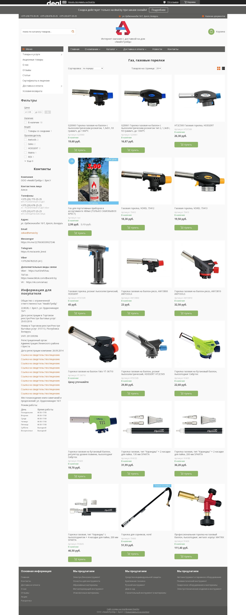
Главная (74, 49)
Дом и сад (130, 588)
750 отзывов (172, 2)
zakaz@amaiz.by (29, 232)
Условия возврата (32, 91)
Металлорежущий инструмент (88, 588)
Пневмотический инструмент (192, 581)
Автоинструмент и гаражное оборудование (199, 577)
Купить (82, 150)
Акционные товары (33, 59)
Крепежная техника (135, 581)
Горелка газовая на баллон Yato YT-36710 (90, 371)
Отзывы (27, 70)
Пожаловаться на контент (137, 612)
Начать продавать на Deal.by (81, 2)
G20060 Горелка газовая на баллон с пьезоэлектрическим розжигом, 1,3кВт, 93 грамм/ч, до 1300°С (91, 128)
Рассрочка (26, 600)
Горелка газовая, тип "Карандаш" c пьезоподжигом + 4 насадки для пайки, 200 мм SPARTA (93, 537)
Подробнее (159, 10)
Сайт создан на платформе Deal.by (123, 609)
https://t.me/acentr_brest (33, 251)
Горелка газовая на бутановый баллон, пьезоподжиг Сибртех (195, 373)
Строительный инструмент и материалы (145, 592)
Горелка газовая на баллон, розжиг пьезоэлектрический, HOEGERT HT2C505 (143, 373)
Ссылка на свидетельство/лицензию (40, 354)
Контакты (173, 49)
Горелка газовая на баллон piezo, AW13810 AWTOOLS (197, 292)
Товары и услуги (31, 54)
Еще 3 (30, 161)
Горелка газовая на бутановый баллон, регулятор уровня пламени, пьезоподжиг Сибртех (90, 454)
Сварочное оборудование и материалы (197, 585)
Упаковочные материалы (86, 592)
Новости (157, 49)
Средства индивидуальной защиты (143, 577)
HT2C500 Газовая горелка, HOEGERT (194, 125)
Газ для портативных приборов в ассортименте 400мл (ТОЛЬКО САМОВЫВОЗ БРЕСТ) (92, 211)
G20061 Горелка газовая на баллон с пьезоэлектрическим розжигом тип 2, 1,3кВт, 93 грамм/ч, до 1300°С (145, 128)
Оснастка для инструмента (86, 581)
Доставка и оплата (33, 85)
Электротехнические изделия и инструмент (199, 588)
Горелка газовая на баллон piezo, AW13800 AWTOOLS (144, 292)
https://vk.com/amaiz (37, 282)
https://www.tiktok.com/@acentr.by (39, 278)
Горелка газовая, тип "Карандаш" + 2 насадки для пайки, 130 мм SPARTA (145, 453)
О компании (91, 49)
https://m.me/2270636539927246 (38, 242)
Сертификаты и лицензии (36, 80)
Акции (24, 596)
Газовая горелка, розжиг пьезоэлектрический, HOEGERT (93, 292)
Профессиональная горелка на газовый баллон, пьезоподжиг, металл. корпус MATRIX (199, 536)
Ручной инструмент (135, 585)
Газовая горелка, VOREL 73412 (137, 208)
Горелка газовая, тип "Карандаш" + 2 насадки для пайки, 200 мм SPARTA (199, 453)
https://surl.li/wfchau (39, 270)
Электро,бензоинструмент (86, 577)
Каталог (110, 49)
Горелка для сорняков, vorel (136, 534)
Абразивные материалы (85, 585)
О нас (26, 64)
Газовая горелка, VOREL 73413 (190, 208)
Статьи (26, 75)
